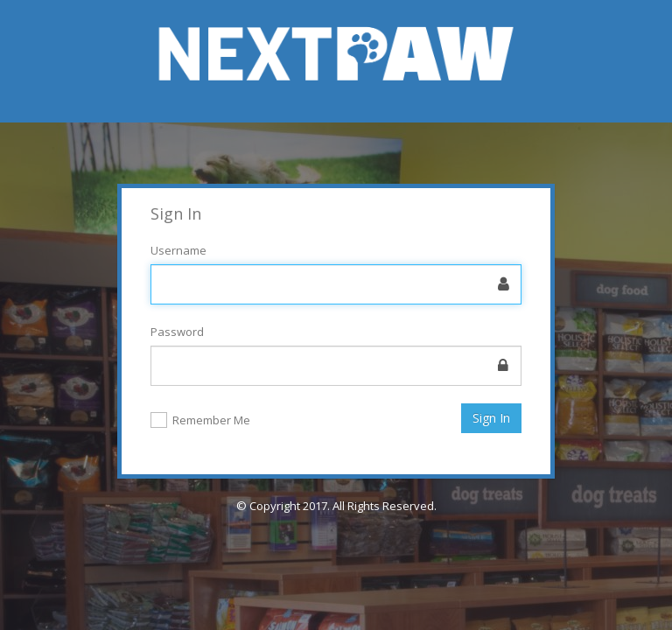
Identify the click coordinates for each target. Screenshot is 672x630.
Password (177, 332)
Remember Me (211, 421)
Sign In (491, 418)
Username (178, 250)
